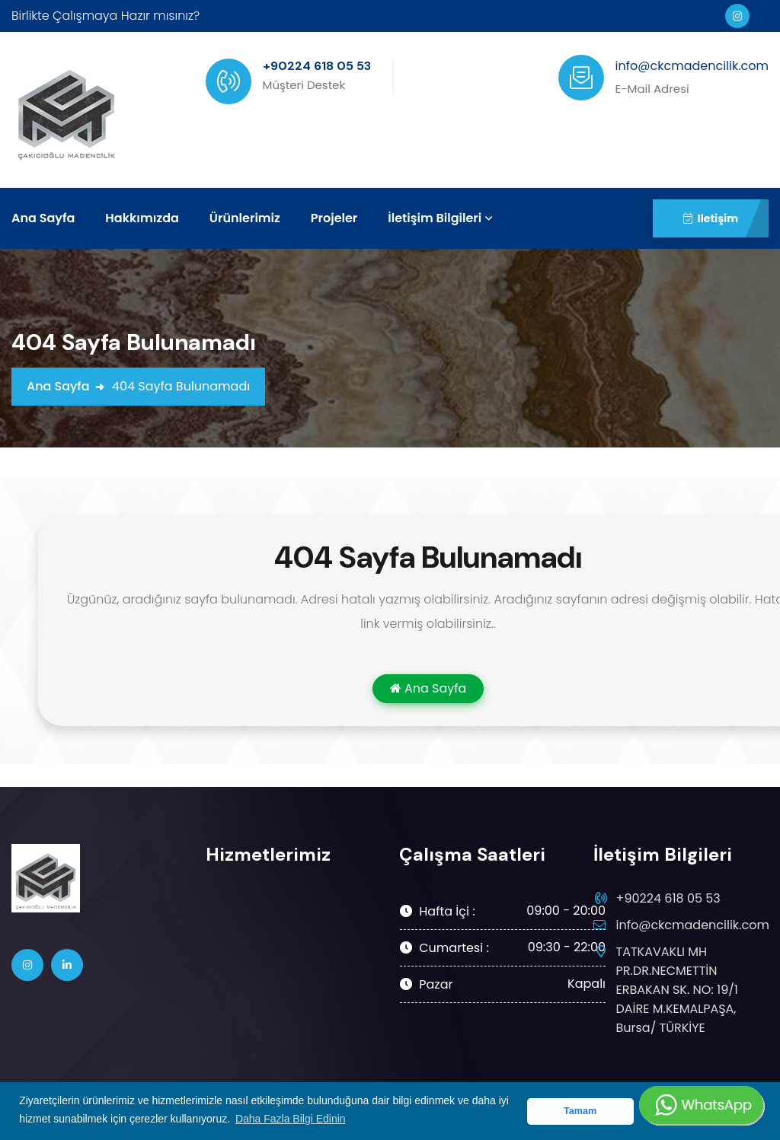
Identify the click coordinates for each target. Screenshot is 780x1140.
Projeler (334, 218)
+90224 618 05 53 (668, 898)
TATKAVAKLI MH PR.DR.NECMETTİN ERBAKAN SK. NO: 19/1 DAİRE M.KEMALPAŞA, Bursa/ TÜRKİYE (677, 989)
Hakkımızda (141, 218)
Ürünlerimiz (244, 218)
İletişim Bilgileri (434, 218)
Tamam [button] (580, 1111)
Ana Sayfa (43, 218)
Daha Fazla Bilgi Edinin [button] (290, 1119)
